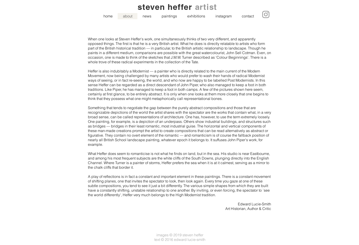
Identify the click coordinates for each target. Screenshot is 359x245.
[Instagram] (266, 14)
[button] (169, 16)
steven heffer (166, 7)
